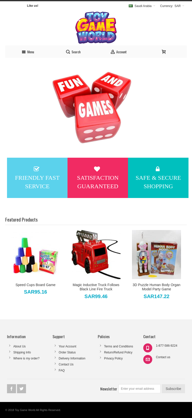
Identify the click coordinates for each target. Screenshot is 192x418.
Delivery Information (72, 358)
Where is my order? (26, 358)
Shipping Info (22, 352)
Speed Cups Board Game (36, 285)
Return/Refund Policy (118, 352)
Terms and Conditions (118, 346)
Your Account (67, 346)
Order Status (67, 352)
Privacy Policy (113, 358)
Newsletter (108, 389)
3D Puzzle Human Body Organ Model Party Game (156, 287)
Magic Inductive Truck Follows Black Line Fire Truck (96, 287)
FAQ (62, 370)
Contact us (163, 357)
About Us (19, 346)
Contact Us (66, 364)
